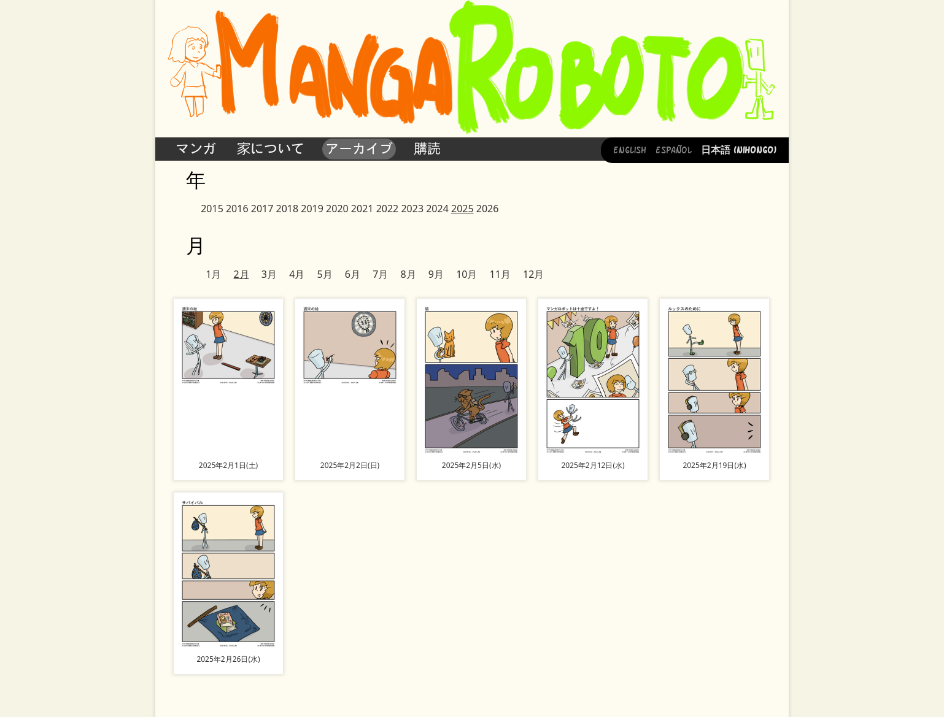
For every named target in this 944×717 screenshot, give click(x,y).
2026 (487, 208)
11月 (500, 274)
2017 (262, 208)
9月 (436, 274)
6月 (352, 274)
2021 (362, 208)
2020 (337, 208)
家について (270, 148)
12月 (533, 274)
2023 (412, 208)
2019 (312, 208)
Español (674, 149)
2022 (387, 208)
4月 (296, 274)
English (629, 149)
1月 (213, 274)
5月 (324, 274)
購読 (427, 148)
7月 (380, 274)
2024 (437, 208)
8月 (408, 274)
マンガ (196, 148)
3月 (269, 274)
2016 (237, 208)
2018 (287, 208)
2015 (212, 208)
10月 (466, 274)
